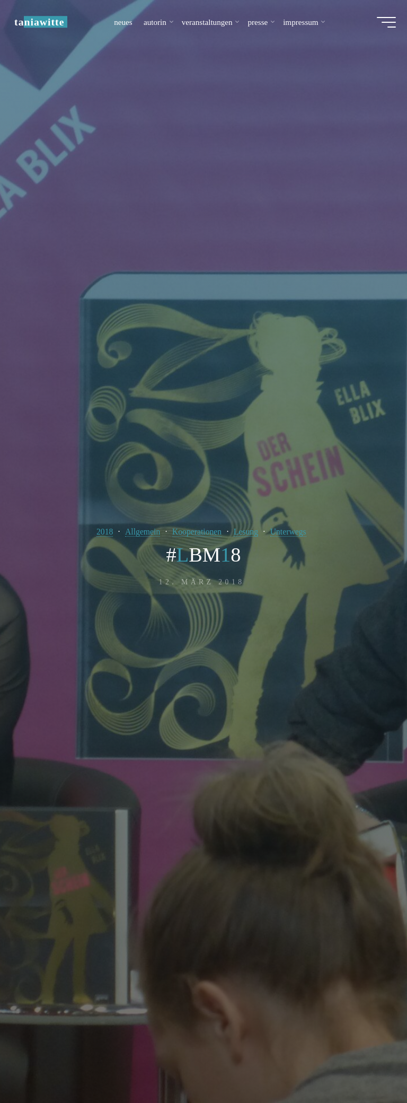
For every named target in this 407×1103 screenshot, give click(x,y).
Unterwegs (292, 532)
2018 (100, 532)
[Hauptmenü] (381, 25)
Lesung (248, 532)
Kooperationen (196, 532)
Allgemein (139, 532)
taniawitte (44, 25)
